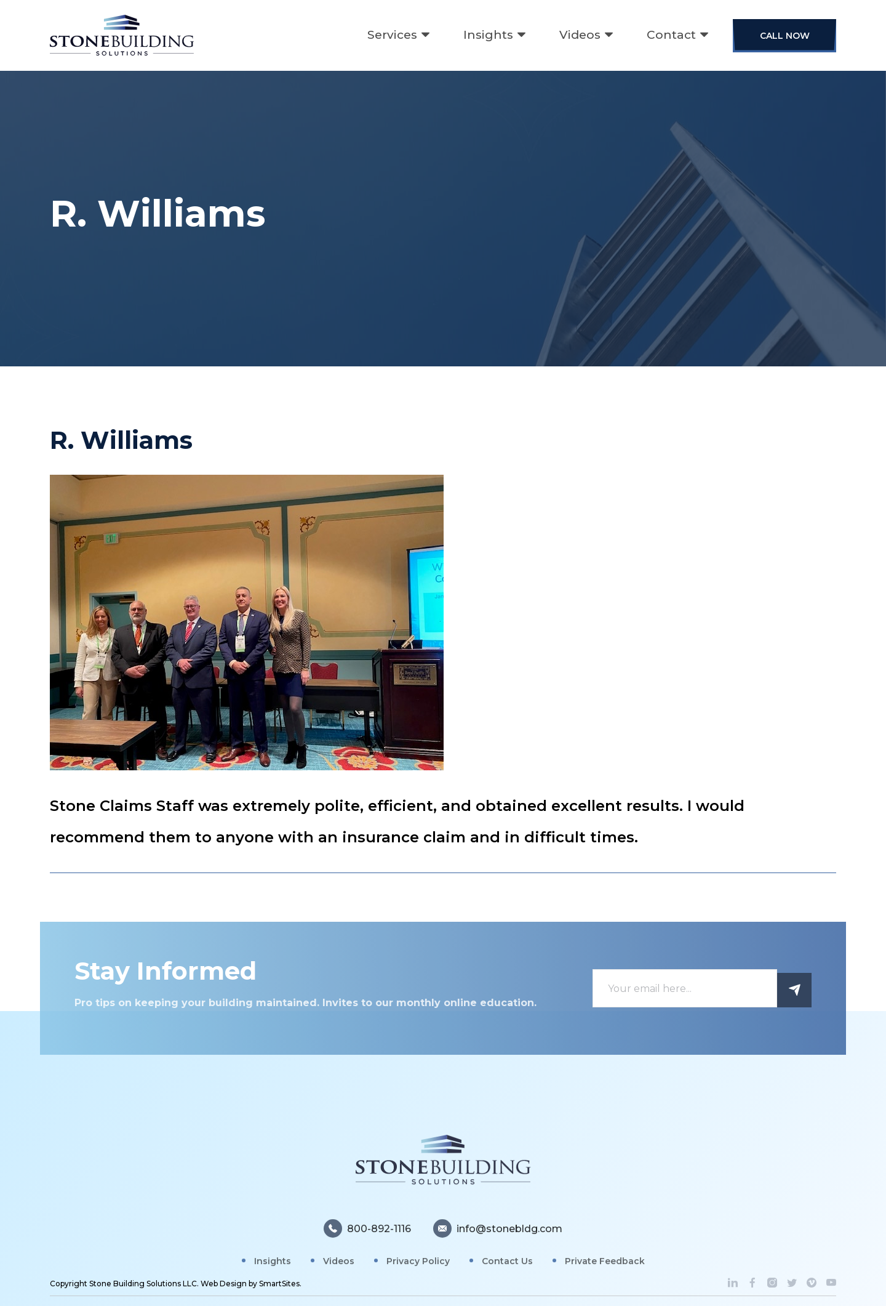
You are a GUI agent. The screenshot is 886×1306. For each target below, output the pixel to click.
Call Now (785, 35)
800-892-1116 (367, 1235)
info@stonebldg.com (497, 1235)
